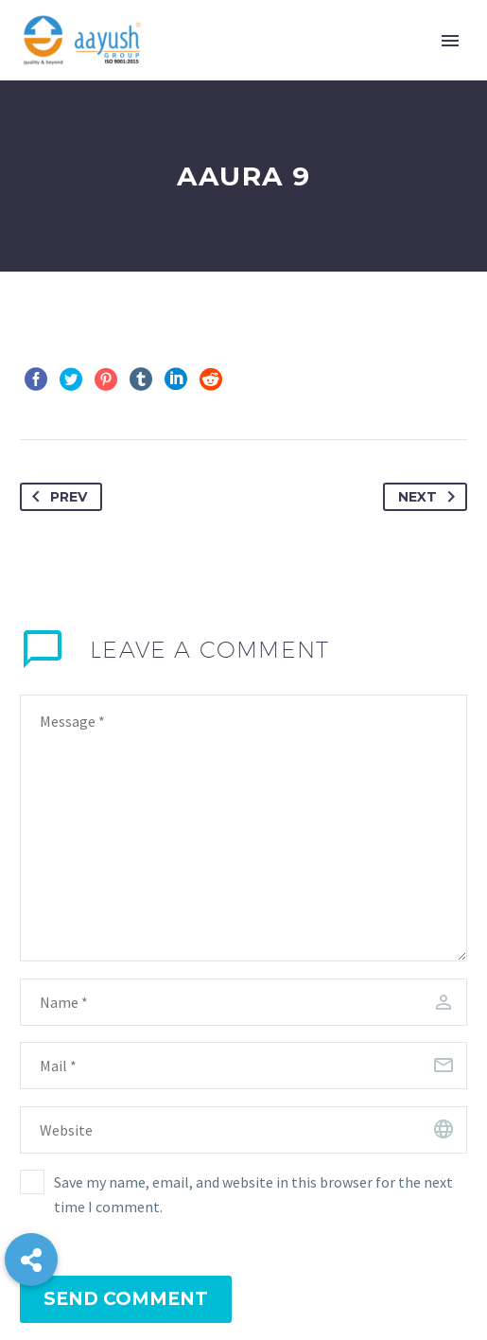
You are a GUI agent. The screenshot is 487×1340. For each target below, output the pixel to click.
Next (430, 497)
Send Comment (125, 1299)
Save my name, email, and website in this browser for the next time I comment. (253, 1194)
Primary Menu (450, 40)
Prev (56, 497)
